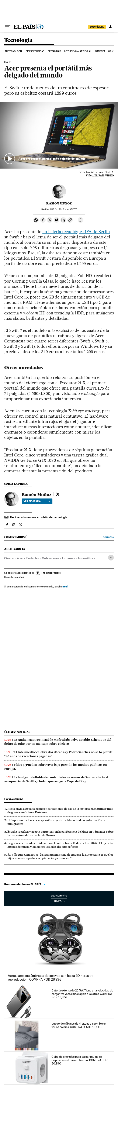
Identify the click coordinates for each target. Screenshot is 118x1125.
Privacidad (54, 51)
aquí (64, 586)
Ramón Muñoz (59, 203)
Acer (20, 558)
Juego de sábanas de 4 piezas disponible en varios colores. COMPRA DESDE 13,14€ (79, 1025)
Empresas (68, 558)
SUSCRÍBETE (97, 26)
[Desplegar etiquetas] (111, 557)
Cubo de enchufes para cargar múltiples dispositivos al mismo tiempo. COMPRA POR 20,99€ (80, 1060)
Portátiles (32, 558)
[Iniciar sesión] (110, 26)
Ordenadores (50, 558)
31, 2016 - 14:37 (63, 209)
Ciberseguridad (35, 51)
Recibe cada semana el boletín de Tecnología (38, 517)
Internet (100, 51)
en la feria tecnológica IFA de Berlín (76, 231)
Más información (14, 577)
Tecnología (18, 40)
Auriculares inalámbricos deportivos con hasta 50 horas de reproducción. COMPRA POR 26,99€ (50, 977)
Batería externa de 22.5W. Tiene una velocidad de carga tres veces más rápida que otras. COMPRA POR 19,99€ (82, 994)
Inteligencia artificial (77, 51)
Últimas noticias (17, 732)
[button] (59, 135)
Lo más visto (13, 799)
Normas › (108, 537)
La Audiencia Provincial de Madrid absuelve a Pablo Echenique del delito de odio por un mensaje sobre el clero (57, 742)
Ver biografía (37, 501)
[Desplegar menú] (7, 26)
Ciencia (9, 558)
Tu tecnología (13, 51)
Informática (85, 558)
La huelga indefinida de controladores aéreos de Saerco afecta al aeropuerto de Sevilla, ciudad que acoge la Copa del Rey (56, 779)
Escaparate (59, 898)
